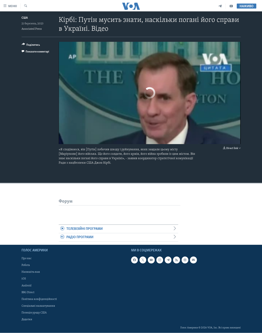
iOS (24, 279)
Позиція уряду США (34, 312)
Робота (26, 265)
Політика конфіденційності (39, 299)
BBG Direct (28, 292)
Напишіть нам (31, 272)
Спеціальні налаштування (38, 306)
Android (26, 285)
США (25, 18)
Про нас (26, 258)
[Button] (31, 45)
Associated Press (32, 29)
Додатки (27, 319)
